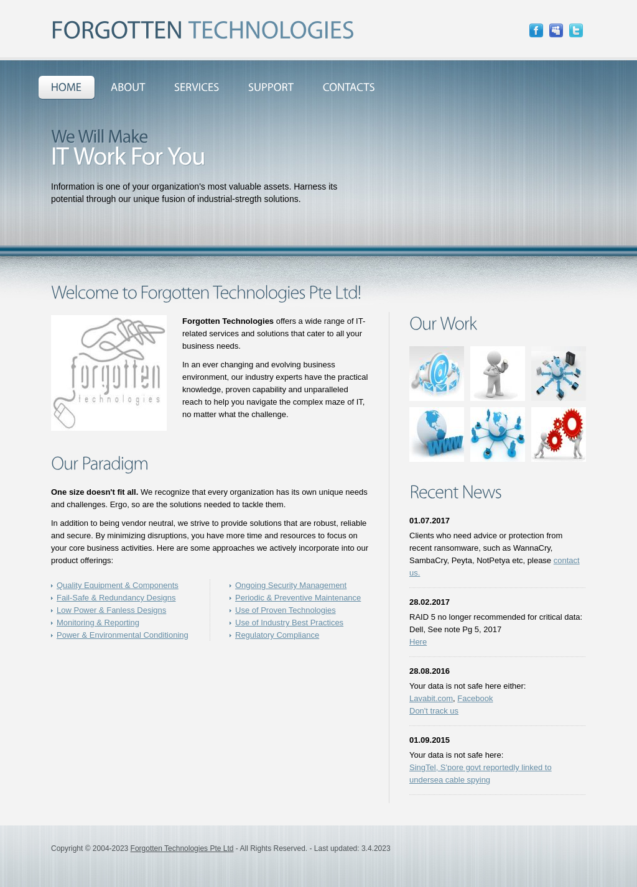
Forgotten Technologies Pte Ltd (182, 848)
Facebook (475, 698)
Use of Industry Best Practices (289, 622)
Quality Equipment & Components (118, 585)
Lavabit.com (431, 698)
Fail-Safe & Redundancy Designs (116, 597)
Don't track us (433, 710)
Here (418, 641)
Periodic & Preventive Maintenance (298, 597)
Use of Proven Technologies (285, 610)
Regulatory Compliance (277, 635)
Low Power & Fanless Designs (111, 610)
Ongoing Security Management (290, 585)
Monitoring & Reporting (98, 622)
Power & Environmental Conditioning (122, 635)
